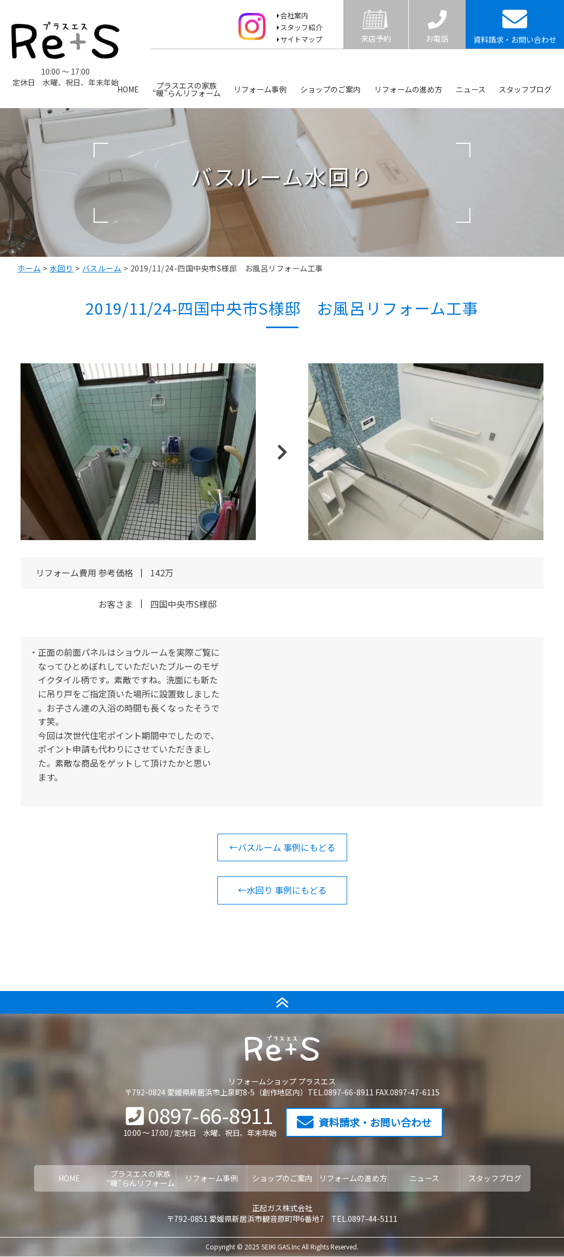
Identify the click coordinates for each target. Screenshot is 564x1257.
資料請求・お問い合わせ (364, 1122)
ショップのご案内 (330, 89)
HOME (128, 89)
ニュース (471, 89)
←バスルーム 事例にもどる (282, 847)
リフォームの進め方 (408, 89)
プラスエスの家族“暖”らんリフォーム (186, 90)
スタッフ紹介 (301, 27)
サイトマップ (301, 39)
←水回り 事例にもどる (282, 889)
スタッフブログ (525, 89)
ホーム (29, 268)
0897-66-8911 (200, 1115)
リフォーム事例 (260, 89)
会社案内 (294, 15)
